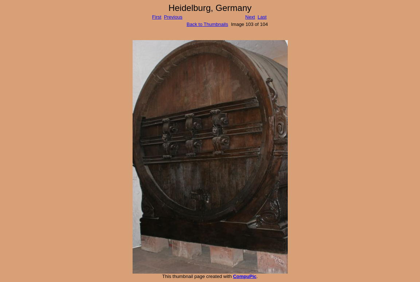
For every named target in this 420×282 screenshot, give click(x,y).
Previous (173, 17)
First (156, 17)
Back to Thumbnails (207, 24)
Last (262, 17)
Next (250, 17)
